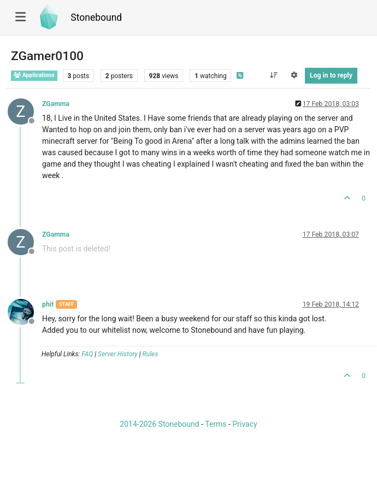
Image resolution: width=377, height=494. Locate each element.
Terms (215, 424)
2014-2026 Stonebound (159, 424)
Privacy (244, 424)
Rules (150, 354)
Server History (118, 354)
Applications (34, 75)
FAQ (87, 354)
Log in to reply (331, 75)
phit (48, 304)
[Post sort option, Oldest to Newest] (273, 75)
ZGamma (55, 104)
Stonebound (96, 17)
